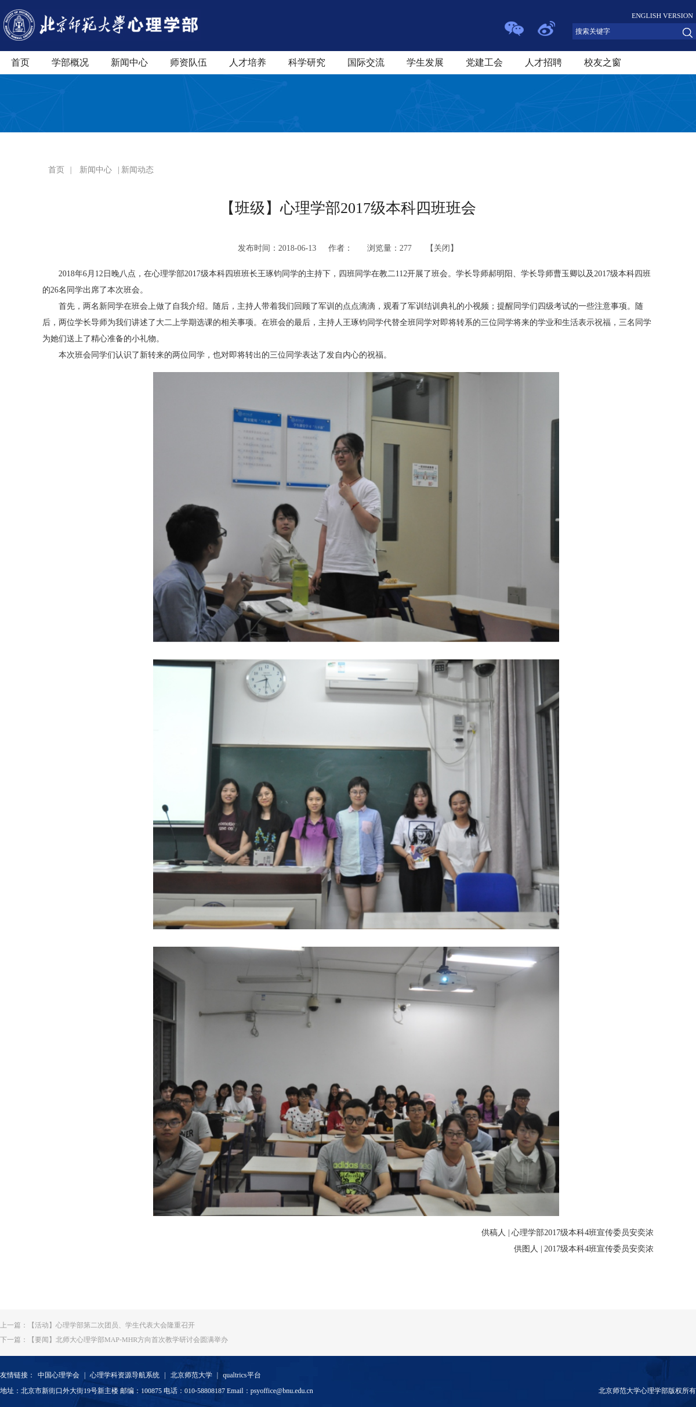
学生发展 (425, 62)
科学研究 (306, 62)
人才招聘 (543, 62)
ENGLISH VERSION (662, 16)
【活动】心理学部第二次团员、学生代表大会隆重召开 (97, 1325)
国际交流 (366, 62)
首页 (20, 62)
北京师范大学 (191, 1375)
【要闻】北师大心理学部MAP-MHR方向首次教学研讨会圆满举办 (114, 1340)
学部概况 (70, 62)
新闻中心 (129, 62)
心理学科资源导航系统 (125, 1375)
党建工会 (484, 62)
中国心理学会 (58, 1375)
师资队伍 (188, 62)
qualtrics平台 (241, 1375)
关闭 (442, 248)
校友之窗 (602, 62)
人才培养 (247, 62)
